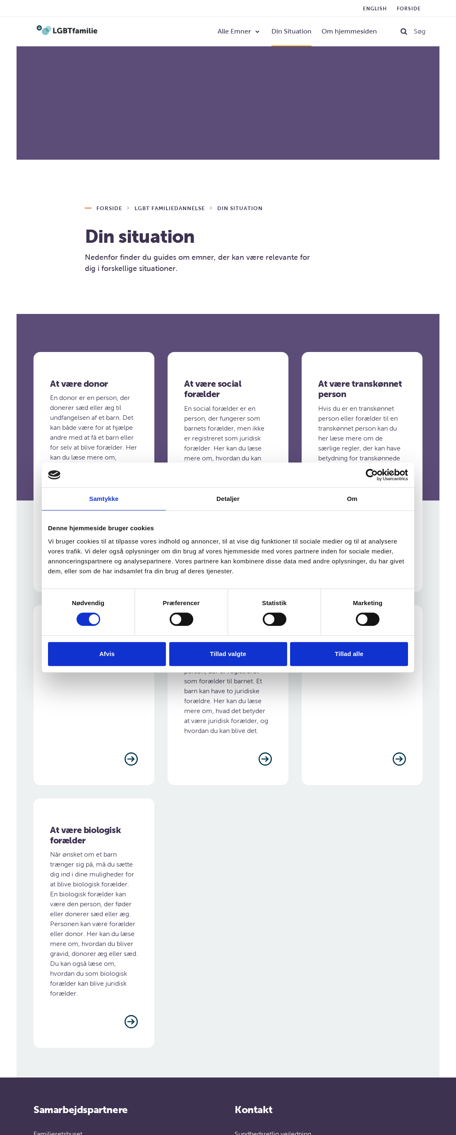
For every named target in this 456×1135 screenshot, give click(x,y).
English (375, 9)
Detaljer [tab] (228, 498)
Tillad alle (349, 653)
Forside (409, 9)
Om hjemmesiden (349, 31)
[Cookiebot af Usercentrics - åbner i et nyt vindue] (372, 475)
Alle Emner (234, 31)
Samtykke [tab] (104, 498)
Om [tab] (352, 498)
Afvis (107, 653)
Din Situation (291, 31)
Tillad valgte (228, 653)
